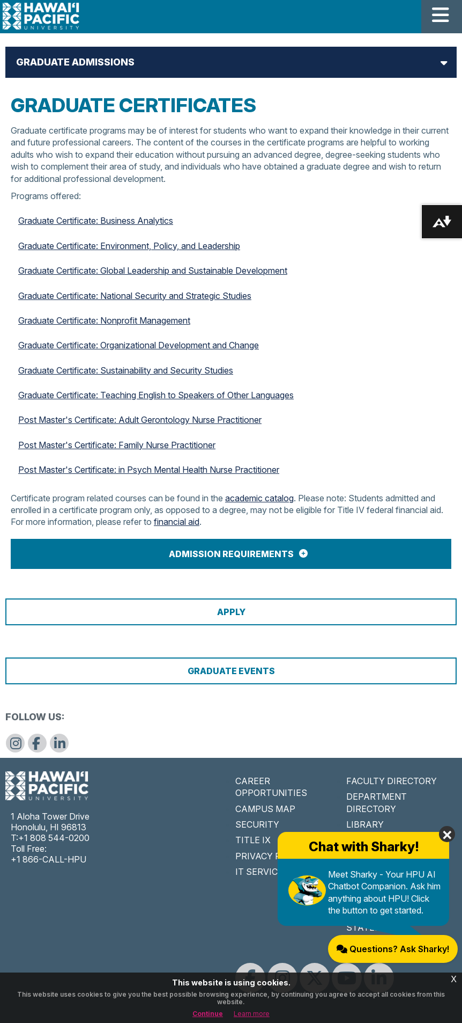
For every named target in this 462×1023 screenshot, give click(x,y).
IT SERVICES (262, 871)
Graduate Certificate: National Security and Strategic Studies (134, 295)
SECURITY (257, 824)
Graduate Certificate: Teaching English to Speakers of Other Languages (156, 395)
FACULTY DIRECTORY (391, 781)
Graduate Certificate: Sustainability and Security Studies (125, 370)
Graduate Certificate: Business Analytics (95, 220)
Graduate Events (231, 671)
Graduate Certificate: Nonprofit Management (104, 320)
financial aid (176, 521)
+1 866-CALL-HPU (48, 859)
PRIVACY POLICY (271, 856)
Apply (231, 612)
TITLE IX (253, 840)
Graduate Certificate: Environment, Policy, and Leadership (129, 245)
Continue (207, 1014)
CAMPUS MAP (265, 808)
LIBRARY (365, 824)
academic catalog (259, 498)
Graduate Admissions (75, 62)
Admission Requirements (231, 554)
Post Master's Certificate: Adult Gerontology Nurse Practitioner (140, 419)
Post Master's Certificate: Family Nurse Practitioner (116, 445)
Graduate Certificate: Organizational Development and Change (138, 345)
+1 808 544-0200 (54, 837)
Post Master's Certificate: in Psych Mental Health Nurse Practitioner (148, 469)
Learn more (252, 1014)
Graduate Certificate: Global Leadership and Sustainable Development (152, 270)
